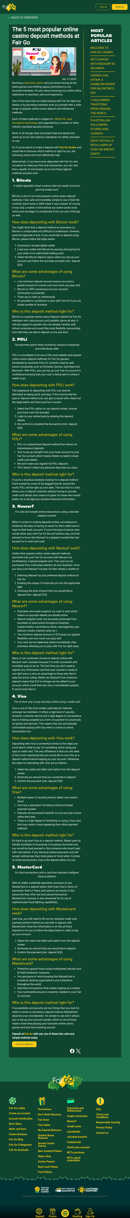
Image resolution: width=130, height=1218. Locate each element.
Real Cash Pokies (48, 1166)
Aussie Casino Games (46, 1144)
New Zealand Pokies (50, 1151)
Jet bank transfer (77, 1136)
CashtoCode (74, 1142)
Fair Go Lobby (17, 1108)
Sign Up (119, 7)
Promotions (44, 1109)
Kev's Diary (15, 1123)
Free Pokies (45, 1172)
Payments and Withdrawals (75, 1109)
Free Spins (44, 1124)
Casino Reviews (18, 1134)
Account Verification (20, 1118)
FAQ (98, 1109)
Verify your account (78, 1147)
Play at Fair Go (24, 1044)
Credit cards (74, 1126)
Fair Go (28, 1033)
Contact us (102, 1132)
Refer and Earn (17, 1128)
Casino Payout (46, 1161)
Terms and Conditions (102, 1116)
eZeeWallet (73, 1131)
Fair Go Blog (16, 1139)
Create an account (19, 1113)
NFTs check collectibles (74, 1159)
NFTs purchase (75, 1152)
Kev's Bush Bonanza (49, 1114)
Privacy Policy (104, 1127)
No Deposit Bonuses (49, 1130)
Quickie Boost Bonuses (46, 1137)
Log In (103, 7)
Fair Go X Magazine (20, 1144)
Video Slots (44, 1156)
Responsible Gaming (108, 1122)
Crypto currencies (77, 1116)
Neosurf (71, 1121)
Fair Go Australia (18, 1149)
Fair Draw (43, 1119)
